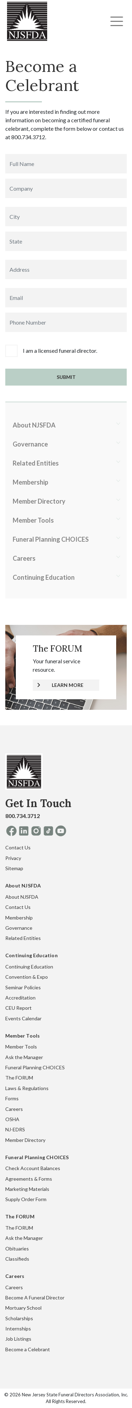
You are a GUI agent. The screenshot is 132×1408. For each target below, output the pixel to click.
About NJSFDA (34, 425)
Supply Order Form (25, 1199)
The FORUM (19, 1078)
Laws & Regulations (27, 1088)
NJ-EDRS (15, 1129)
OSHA (12, 1119)
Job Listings (18, 1339)
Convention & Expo (26, 977)
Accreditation (20, 998)
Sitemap (14, 868)
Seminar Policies (23, 987)
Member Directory (39, 501)
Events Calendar (23, 1018)
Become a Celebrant (27, 1349)
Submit (66, 377)
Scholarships (19, 1318)
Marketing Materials (27, 1189)
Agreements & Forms (28, 1179)
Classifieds (17, 1259)
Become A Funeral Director (34, 1298)
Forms (12, 1098)
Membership (30, 482)
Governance (30, 444)
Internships (18, 1329)
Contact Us (18, 847)
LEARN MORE (67, 685)
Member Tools (33, 520)
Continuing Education (44, 577)
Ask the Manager (24, 1057)
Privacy (13, 858)
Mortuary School (23, 1308)
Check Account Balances (32, 1168)
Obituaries (17, 1249)
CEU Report (18, 1008)
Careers (24, 558)
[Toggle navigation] (117, 21)
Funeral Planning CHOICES (51, 539)
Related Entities (36, 463)
